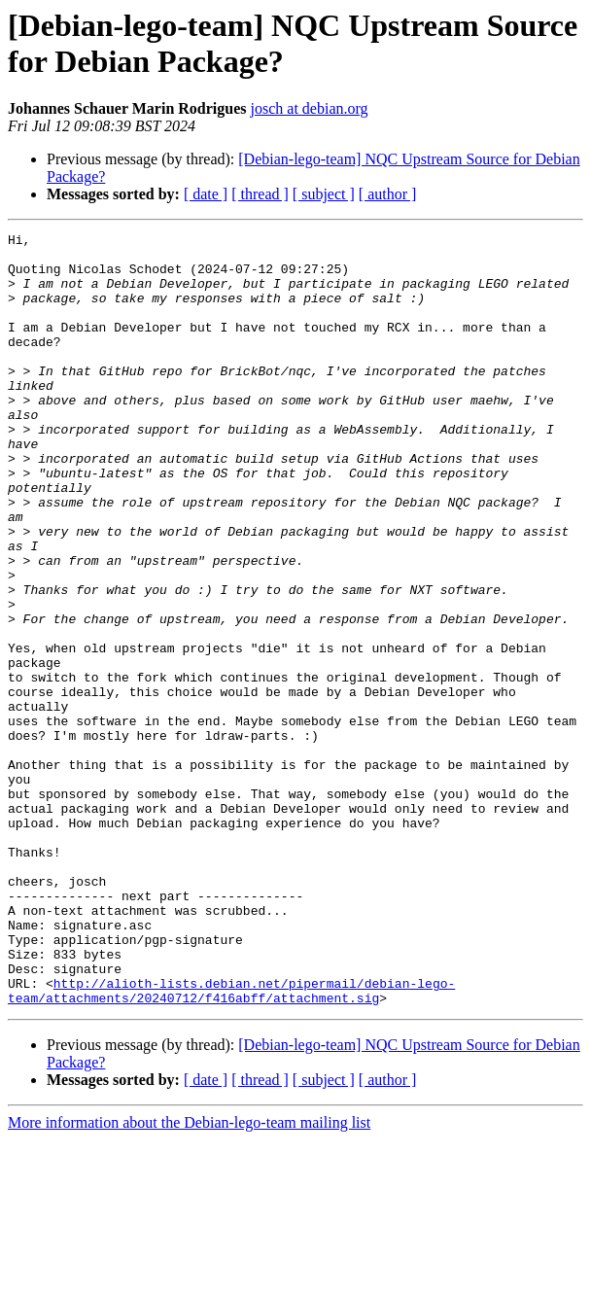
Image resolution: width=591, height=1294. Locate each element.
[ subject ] (324, 194)
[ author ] (388, 194)
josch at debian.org (309, 108)
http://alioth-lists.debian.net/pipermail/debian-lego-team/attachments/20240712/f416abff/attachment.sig (231, 1143)
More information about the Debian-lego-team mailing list (189, 1277)
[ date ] (205, 194)
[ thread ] (260, 194)
